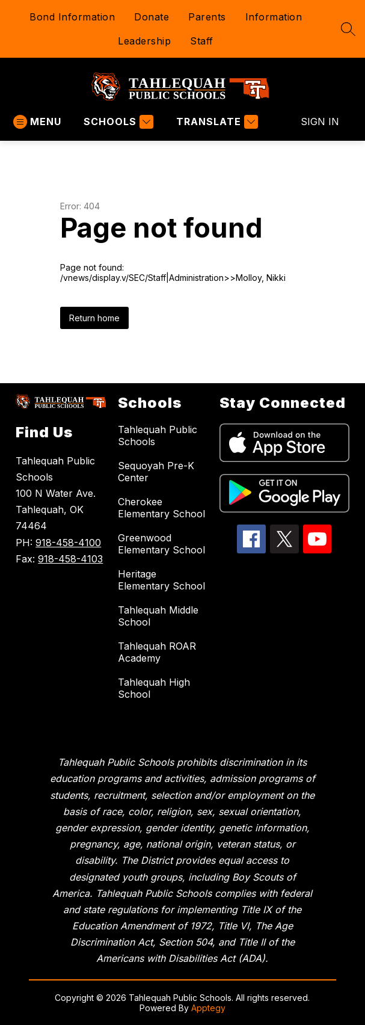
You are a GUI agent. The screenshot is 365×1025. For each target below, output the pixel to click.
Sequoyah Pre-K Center (156, 472)
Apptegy (208, 1008)
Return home (94, 318)
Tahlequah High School (154, 688)
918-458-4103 (70, 559)
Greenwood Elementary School (161, 544)
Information (273, 17)
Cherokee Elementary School (161, 508)
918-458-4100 (68, 543)
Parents (207, 17)
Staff (201, 41)
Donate (151, 17)
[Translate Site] (215, 121)
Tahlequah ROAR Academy (157, 652)
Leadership (144, 41)
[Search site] (348, 29)
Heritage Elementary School (161, 580)
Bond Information (72, 17)
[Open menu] (37, 121)
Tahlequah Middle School (158, 616)
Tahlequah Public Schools (157, 435)
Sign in (320, 121)
